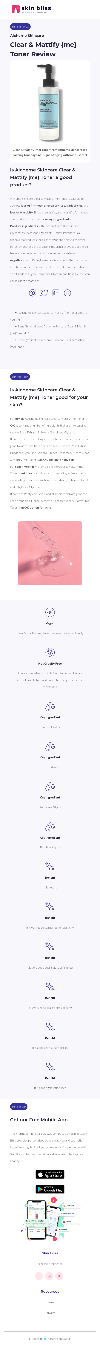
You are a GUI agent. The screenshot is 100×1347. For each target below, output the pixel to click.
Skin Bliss (50, 1253)
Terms (50, 1302)
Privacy (50, 1312)
